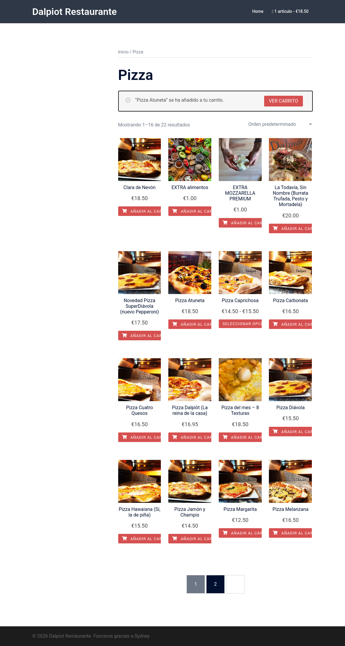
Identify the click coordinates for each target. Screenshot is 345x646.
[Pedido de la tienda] (280, 124)
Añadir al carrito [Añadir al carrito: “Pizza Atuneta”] (197, 324)
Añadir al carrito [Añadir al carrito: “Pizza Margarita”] (247, 533)
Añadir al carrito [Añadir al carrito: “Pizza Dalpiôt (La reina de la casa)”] (197, 437)
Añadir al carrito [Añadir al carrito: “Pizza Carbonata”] (297, 324)
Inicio (123, 51)
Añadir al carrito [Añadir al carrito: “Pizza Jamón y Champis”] (197, 538)
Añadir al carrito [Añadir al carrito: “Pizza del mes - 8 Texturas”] (247, 437)
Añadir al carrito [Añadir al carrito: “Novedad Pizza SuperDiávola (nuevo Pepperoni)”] (147, 335)
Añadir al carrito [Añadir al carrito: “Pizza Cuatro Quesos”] (147, 437)
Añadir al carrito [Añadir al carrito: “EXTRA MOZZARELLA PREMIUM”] (247, 222)
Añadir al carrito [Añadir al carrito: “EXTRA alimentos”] (197, 211)
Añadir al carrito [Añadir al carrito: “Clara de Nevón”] (147, 211)
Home (258, 11)
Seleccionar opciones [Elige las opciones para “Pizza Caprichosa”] (248, 323)
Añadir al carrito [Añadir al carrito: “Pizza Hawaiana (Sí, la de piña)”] (147, 538)
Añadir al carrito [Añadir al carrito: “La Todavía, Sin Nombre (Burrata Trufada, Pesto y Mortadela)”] (297, 228)
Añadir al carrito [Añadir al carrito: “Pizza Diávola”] (297, 431)
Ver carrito (283, 100)
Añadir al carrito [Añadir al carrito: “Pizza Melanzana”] (297, 533)
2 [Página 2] (215, 584)
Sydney (142, 636)
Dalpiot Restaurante (74, 11)
